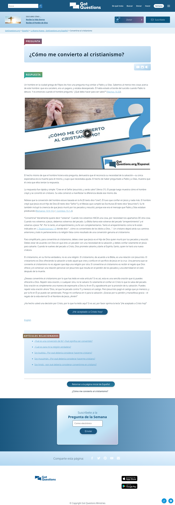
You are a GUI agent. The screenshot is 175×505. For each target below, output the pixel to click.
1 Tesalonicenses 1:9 (46, 228)
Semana (158, 6)
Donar (139, 6)
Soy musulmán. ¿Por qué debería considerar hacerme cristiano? (64, 358)
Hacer (147, 6)
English (27, 320)
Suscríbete (158, 19)
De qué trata (117, 6)
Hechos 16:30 (113, 91)
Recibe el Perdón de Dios (37, 22)
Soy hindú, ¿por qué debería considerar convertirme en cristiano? (65, 364)
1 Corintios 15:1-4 (63, 210)
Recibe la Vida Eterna (35, 19)
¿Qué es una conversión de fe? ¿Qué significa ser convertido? (63, 341)
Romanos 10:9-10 (44, 210)
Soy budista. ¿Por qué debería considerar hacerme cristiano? (63, 352)
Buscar (130, 6)
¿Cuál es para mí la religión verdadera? (52, 346)
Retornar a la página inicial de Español (91, 384)
